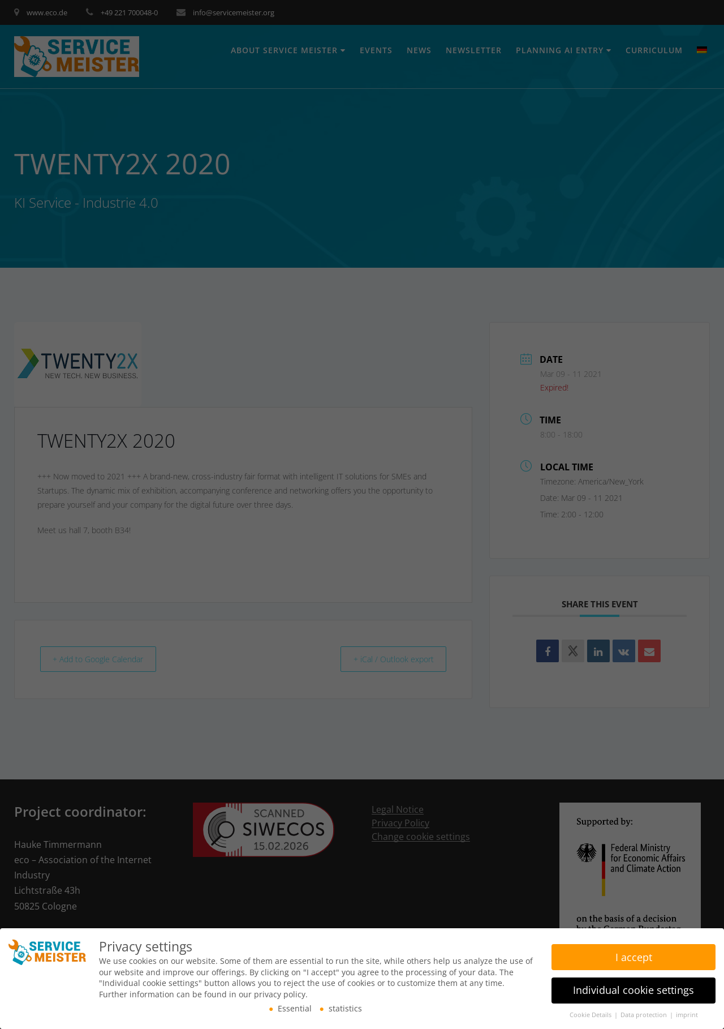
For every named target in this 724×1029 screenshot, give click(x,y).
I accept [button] (633, 955)
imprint (687, 1014)
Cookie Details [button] (591, 1014)
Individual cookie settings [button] (633, 989)
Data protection (644, 1014)
